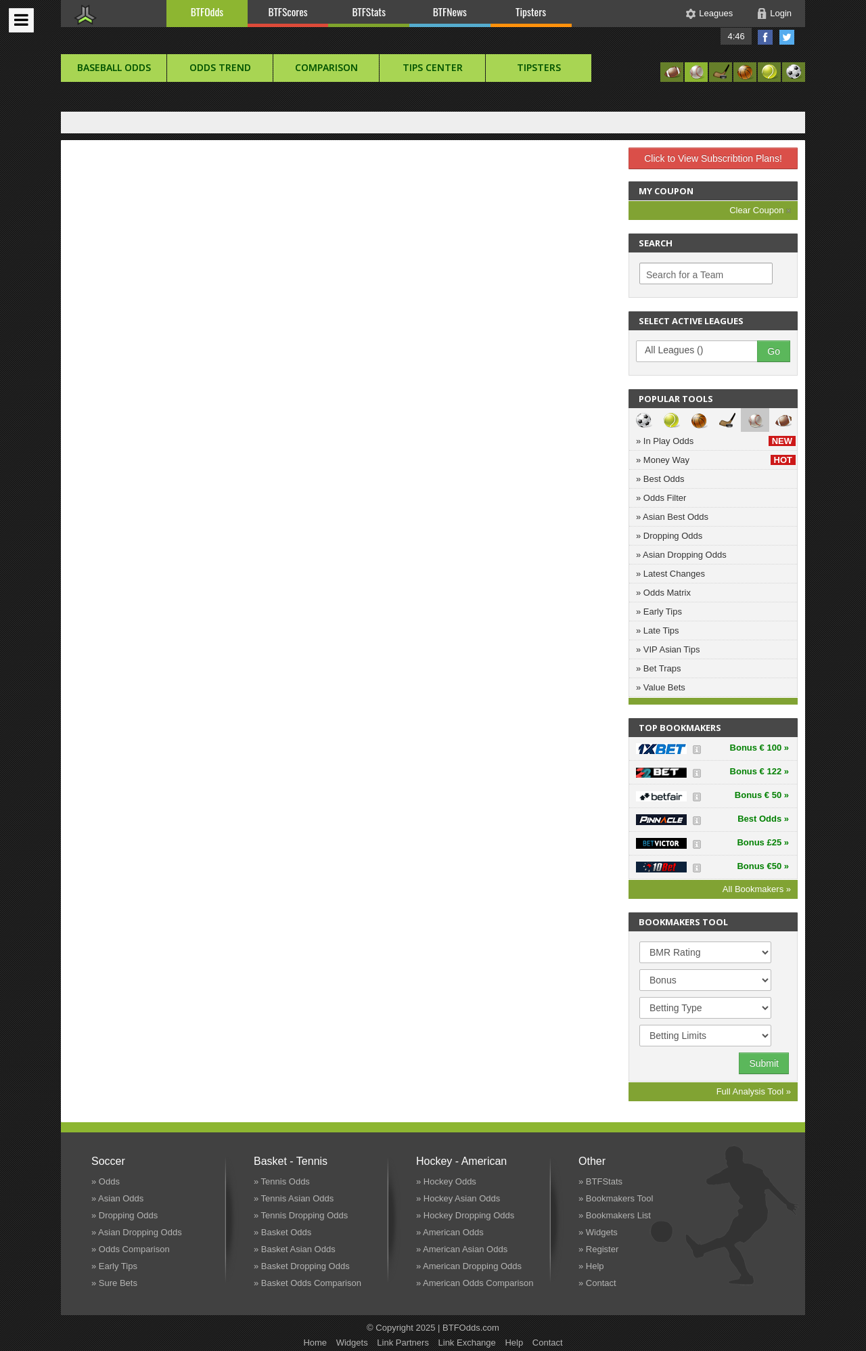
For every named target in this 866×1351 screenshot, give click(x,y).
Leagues (716, 13)
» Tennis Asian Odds (294, 1198)
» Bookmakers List (614, 1215)
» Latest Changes (670, 574)
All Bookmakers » (757, 889)
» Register (598, 1249)
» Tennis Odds (282, 1181)
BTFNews (450, 11)
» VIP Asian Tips (668, 649)
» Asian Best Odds (672, 517)
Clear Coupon (760, 210)
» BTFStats (600, 1181)
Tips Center (433, 67)
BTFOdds (207, 11)
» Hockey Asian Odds (458, 1198)
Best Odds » (763, 819)
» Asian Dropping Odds (681, 555)
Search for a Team (684, 274)
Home (315, 1342)
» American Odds (450, 1232)
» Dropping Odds (669, 536)
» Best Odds (660, 479)
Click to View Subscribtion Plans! (713, 158)
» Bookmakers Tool (615, 1198)
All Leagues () (703, 351)
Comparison (326, 67)
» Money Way (716, 460)
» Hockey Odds (446, 1181)
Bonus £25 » (763, 842)
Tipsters (531, 11)
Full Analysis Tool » (753, 1091)
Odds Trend (220, 67)
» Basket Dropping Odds (302, 1266)
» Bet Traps (658, 668)
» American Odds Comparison (474, 1283)
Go (773, 351)
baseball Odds (114, 67)
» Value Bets (660, 687)
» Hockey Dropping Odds (465, 1215)
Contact (547, 1342)
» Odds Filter (661, 498)
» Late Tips (657, 630)
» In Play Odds (716, 441)
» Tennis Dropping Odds (301, 1215)
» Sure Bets (114, 1283)
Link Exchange (467, 1342)
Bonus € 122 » (759, 771)
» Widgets (598, 1232)
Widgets (352, 1342)
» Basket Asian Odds (295, 1249)
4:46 (735, 36)
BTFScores (288, 11)
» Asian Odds (117, 1198)
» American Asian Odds (461, 1249)
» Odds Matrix (663, 593)
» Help (591, 1266)
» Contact (597, 1283)
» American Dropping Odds (469, 1266)
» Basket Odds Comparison (307, 1283)
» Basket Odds (282, 1232)
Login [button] (781, 13)
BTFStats (369, 11)
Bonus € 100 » (759, 748)
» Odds (105, 1181)
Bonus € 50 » (762, 795)
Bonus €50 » (763, 866)
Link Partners (403, 1342)
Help (514, 1342)
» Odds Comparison (130, 1249)
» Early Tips (659, 611)
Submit (764, 1063)
